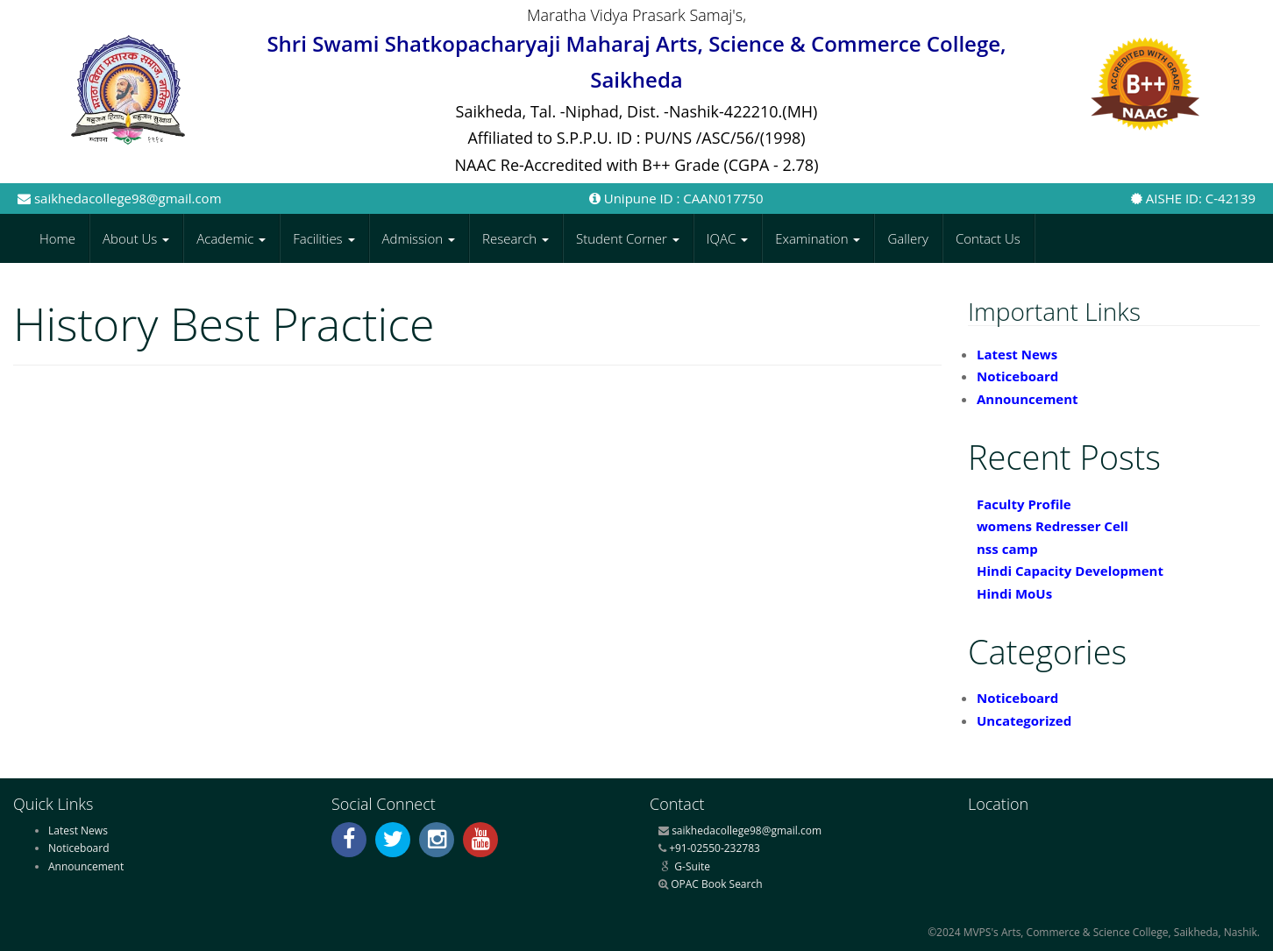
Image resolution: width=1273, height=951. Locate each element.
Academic (231, 238)
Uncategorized (1024, 720)
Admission (419, 238)
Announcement (1027, 399)
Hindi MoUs (1014, 593)
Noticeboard (1017, 376)
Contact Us (988, 238)
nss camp (1007, 548)
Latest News (1017, 354)
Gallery (907, 238)
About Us (136, 238)
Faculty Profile (1024, 504)
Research (515, 238)
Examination (817, 238)
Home (57, 238)
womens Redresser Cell (1052, 526)
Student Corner (627, 238)
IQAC (727, 238)
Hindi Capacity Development (1070, 570)
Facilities (323, 238)
